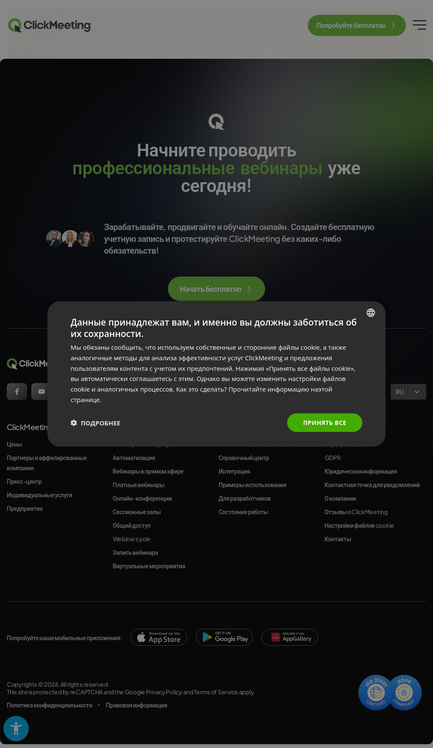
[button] (96, 422)
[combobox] (371, 312)
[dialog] (216, 374)
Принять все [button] (324, 422)
